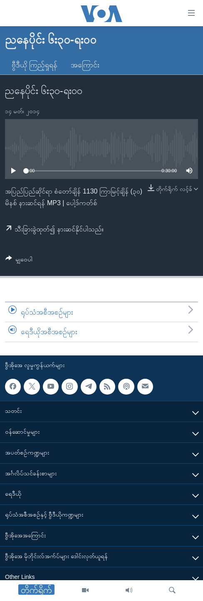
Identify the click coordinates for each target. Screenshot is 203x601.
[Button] (18, 261)
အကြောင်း (85, 65)
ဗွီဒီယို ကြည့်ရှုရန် (34, 65)
